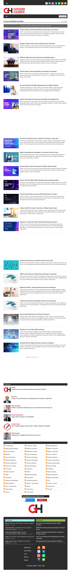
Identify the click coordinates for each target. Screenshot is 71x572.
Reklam (26, 557)
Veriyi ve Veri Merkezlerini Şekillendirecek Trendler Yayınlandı (31, 398)
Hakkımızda (27, 547)
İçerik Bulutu (27, 550)
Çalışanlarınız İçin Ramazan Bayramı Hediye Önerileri (28, 389)
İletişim (26, 560)
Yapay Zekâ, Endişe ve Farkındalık (22, 417)
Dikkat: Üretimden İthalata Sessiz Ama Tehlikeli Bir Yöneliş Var (31, 407)
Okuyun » (12, 525)
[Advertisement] (35, 124)
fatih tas (7, 523)
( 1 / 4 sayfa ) (64, 21)
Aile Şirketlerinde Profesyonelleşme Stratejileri (49, 541)
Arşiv (25, 553)
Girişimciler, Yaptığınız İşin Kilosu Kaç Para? (26, 435)
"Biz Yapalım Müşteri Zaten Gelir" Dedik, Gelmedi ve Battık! (30, 426)
